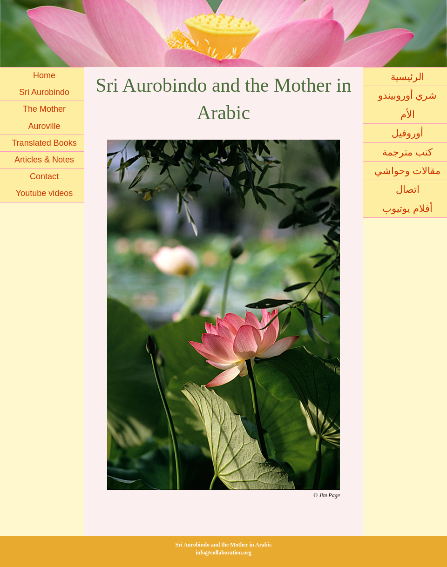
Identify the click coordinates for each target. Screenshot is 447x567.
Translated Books (44, 143)
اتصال (408, 189)
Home (44, 75)
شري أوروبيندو (407, 95)
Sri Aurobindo (44, 92)
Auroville (44, 126)
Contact (44, 176)
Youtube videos (44, 193)
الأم (407, 114)
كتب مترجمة (407, 152)
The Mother (44, 109)
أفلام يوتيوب (407, 208)
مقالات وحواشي (407, 170)
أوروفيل (407, 133)
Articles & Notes (44, 159)
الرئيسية (407, 76)
